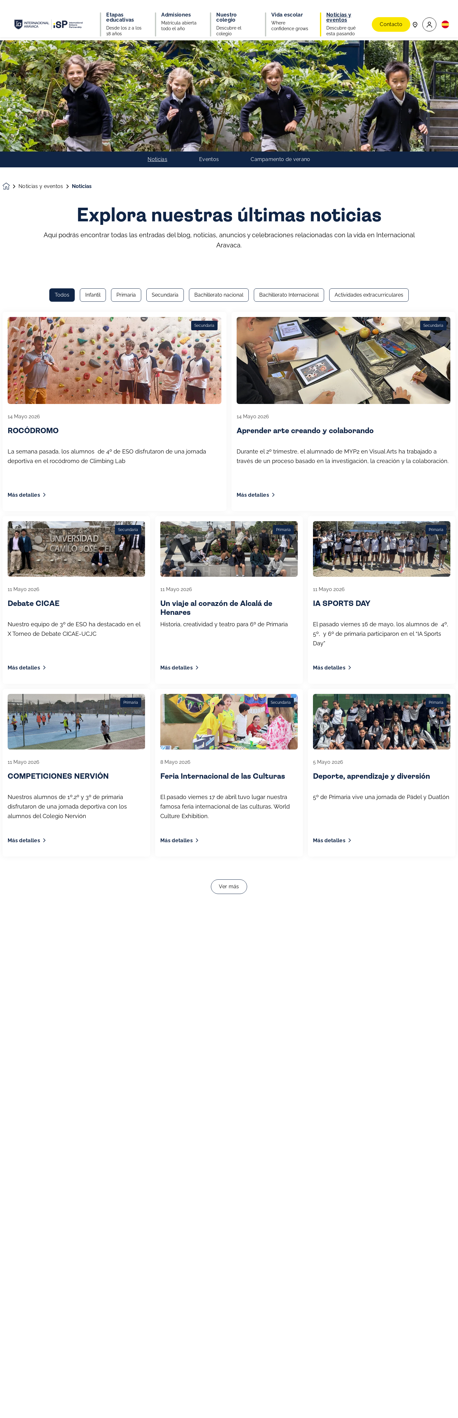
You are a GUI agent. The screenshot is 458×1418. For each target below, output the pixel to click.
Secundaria (165, 99)
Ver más (229, 691)
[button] (429, 13)
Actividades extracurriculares (369, 99)
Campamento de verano (280, 33)
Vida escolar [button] (287, 10)
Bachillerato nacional (218, 99)
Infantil (93, 99)
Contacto (391, 13)
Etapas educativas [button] (120, 13)
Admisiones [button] (176, 10)
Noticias (157, 33)
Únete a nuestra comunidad (47, 1408)
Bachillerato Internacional (289, 99)
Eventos (209, 33)
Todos (62, 99)
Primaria (126, 99)
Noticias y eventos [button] (338, 13)
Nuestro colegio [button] (226, 13)
